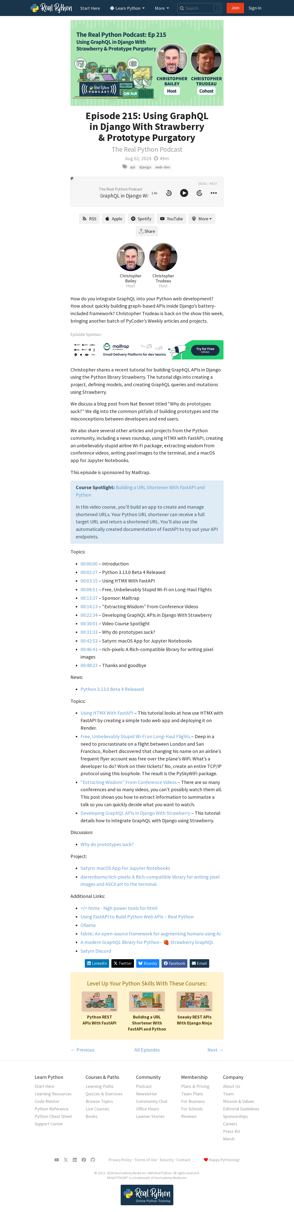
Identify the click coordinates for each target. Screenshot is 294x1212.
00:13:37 (89, 598)
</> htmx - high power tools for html (119, 908)
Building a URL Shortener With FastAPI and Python (147, 1023)
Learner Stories (150, 1116)
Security (167, 1159)
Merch (229, 1139)
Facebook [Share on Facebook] (174, 963)
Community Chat (152, 1101)
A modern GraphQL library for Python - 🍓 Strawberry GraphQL (147, 942)
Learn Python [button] (125, 8)
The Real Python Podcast (147, 149)
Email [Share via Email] (199, 963)
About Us (231, 1086)
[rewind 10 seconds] (168, 192)
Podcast (144, 1086)
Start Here (90, 8)
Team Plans (192, 1094)
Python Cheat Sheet (53, 1116)
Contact (183, 1159)
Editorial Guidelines (241, 1109)
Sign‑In (255, 8)
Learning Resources (53, 1094)
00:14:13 (89, 606)
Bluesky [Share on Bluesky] (147, 963)
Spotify (141, 219)
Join (235, 8)
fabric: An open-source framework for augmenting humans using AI (150, 934)
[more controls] (213, 192)
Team (228, 1094)
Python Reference (51, 1109)
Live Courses (97, 1109)
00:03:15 (89, 581)
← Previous (82, 1050)
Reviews (189, 1116)
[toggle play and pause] (184, 192)
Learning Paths (100, 1086)
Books (92, 1116)
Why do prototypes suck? (107, 844)
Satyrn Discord (96, 951)
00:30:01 (89, 624)
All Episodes (147, 1050)
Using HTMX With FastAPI (107, 713)
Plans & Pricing (195, 1086)
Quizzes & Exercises (104, 1094)
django (145, 167)
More (200, 219)
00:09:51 (89, 589)
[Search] (199, 8)
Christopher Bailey (130, 278)
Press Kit (231, 1131)
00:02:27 (89, 572)
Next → (215, 1050)
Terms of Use (145, 1159)
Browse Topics (99, 1101)
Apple (113, 219)
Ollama (88, 925)
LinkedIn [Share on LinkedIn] (97, 963)
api (132, 167)
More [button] (160, 8)
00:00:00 (89, 564)
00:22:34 (89, 615)
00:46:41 (89, 649)
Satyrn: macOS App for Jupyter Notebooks (125, 868)
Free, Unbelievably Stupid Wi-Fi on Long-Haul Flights (135, 736)
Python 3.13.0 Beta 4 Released (112, 689)
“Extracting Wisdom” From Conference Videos (129, 782)
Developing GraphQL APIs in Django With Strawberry (135, 813)
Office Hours (147, 1109)
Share (147, 231)
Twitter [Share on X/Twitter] (123, 963)
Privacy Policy (120, 1159)
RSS (89, 219)
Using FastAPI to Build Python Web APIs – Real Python (137, 917)
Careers (230, 1124)
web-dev (162, 167)
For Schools (192, 1109)
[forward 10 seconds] (199, 192)
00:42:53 (89, 641)
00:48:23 (89, 665)
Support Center (49, 1124)
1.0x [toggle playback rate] (154, 193)
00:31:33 (89, 632)
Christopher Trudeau (163, 278)
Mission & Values (238, 1101)
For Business (193, 1101)
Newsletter (146, 1094)
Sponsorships (235, 1116)
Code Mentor (47, 1101)
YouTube (171, 219)
